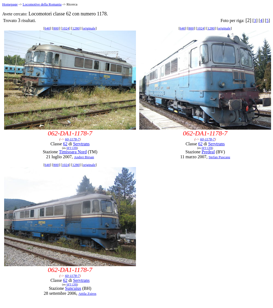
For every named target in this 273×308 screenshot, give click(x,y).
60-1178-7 (72, 139)
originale (89, 28)
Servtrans (81, 143)
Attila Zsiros (87, 293)
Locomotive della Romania (42, 4)
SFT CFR (71, 147)
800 (56, 28)
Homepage (10, 4)
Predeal (208, 151)
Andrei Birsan (84, 157)
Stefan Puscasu (219, 157)
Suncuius (73, 288)
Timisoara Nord (73, 151)
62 (65, 143)
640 (47, 28)
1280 (75, 28)
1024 (65, 28)
